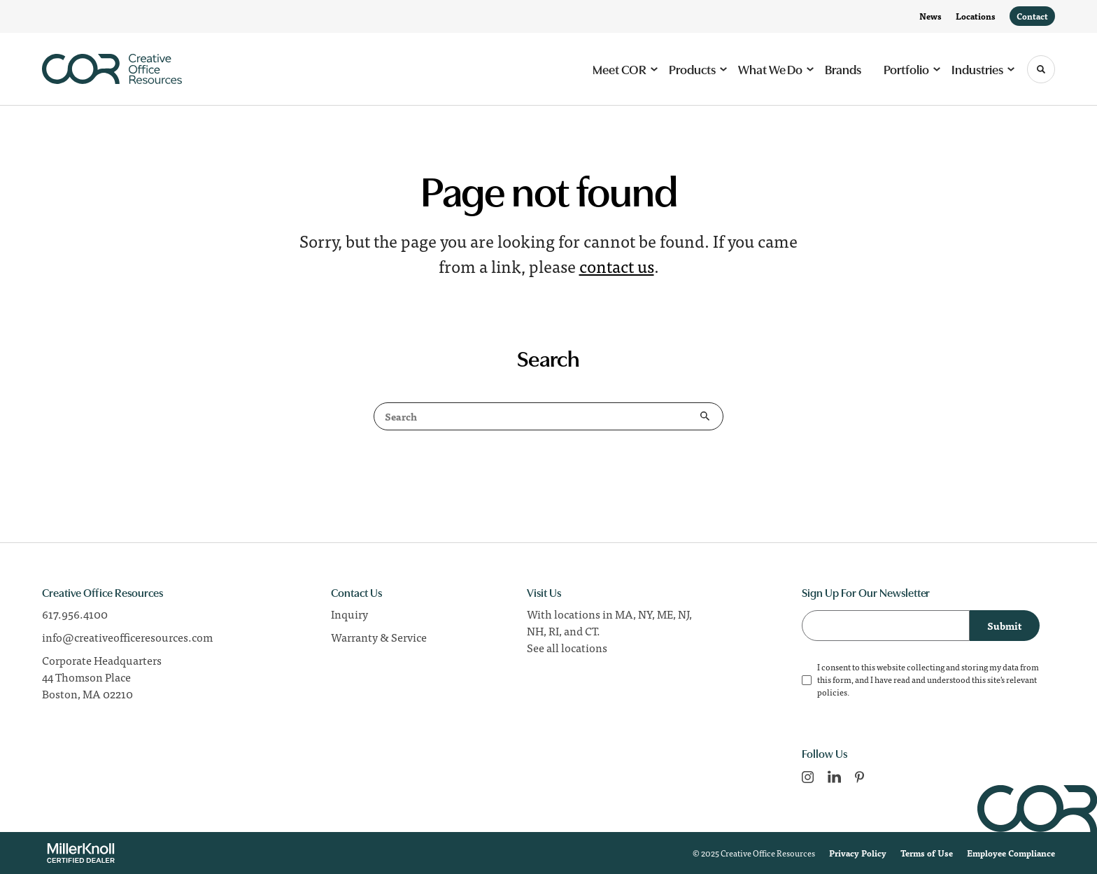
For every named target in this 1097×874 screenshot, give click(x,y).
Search (705, 416)
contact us (616, 265)
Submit (1004, 625)
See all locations (567, 647)
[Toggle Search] (1041, 69)
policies (832, 692)
